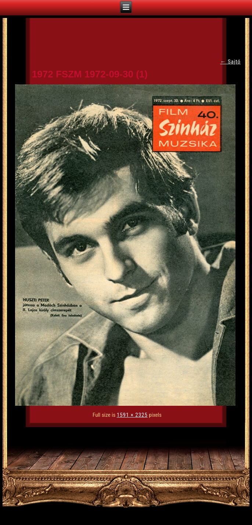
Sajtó (230, 61)
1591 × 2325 (132, 415)
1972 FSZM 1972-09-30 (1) (90, 74)
